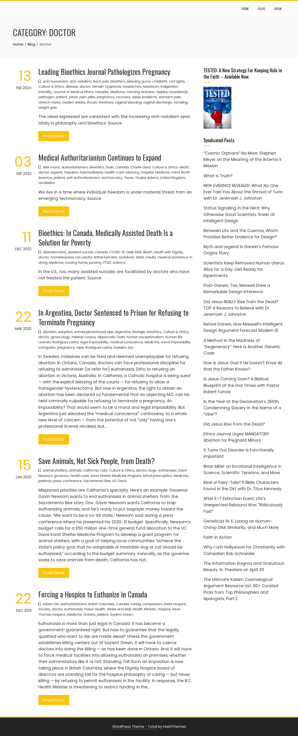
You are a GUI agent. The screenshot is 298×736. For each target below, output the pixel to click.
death (184, 167)
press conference (67, 481)
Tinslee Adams (146, 177)
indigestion (169, 86)
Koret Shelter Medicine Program (116, 475)
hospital (147, 172)
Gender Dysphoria (106, 86)
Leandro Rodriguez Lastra (58, 342)
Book (278, 8)
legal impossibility (94, 342)
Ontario (89, 614)
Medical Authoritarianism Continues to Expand (99, 157)
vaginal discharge (157, 102)
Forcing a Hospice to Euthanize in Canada (92, 594)
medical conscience (126, 342)
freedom (71, 172)
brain (110, 167)
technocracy (112, 177)
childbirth (159, 81)
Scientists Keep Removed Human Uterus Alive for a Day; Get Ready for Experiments (243, 269)
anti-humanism (55, 81)
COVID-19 (117, 252)
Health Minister (144, 609)
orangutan (46, 347)
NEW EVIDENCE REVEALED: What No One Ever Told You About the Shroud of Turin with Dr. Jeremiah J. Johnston (243, 192)
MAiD (140, 257)
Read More (53, 136)
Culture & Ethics (51, 86)
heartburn (151, 86)
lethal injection (105, 257)
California (90, 470)
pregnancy (106, 97)
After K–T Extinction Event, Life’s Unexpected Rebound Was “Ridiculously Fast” (243, 505)
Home (245, 8)
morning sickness (140, 92)
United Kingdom (172, 177)
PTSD (107, 262)
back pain (101, 81)
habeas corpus (83, 337)
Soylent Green (121, 614)
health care (79, 475)
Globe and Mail (119, 609)
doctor (85, 86)
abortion (49, 332)
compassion (152, 604)
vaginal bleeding (128, 102)
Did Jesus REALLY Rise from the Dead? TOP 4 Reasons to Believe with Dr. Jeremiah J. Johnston (240, 308)
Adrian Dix (51, 604)
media (151, 257)
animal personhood (89, 332)
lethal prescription (157, 475)
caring (136, 604)
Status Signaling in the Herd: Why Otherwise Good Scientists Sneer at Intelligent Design (239, 214)
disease (72, 86)
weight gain (47, 107)
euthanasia (167, 470)
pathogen (46, 97)
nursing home (76, 262)
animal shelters (55, 470)
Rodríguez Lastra (98, 347)
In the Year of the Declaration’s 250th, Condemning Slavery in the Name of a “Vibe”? (242, 408)
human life (173, 337)
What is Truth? (217, 176)
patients (44, 481)
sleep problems (144, 97)
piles (91, 97)
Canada (122, 167)
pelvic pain (77, 97)
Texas (128, 177)
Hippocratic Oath (111, 337)
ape (110, 332)
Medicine (117, 92)
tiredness (106, 102)
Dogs (152, 470)
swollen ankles (73, 102)
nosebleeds (178, 92)
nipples (161, 92)
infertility (45, 92)
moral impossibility (175, 342)
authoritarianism (74, 167)
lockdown (126, 257)
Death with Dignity (168, 252)
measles (101, 92)
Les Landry (83, 257)
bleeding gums (139, 81)
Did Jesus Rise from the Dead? (234, 424)
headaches (132, 86)
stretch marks (49, 102)
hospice (164, 609)
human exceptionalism (144, 337)
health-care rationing (122, 172)
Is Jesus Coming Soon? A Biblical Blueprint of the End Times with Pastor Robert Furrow (241, 385)
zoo (130, 347)
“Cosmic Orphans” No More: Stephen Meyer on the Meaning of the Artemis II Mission (242, 159)
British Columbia (101, 604)
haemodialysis (91, 172)
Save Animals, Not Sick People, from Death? (96, 460)
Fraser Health (94, 609)
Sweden (119, 347)
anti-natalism (80, 81)
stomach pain (170, 97)
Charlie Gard (140, 167)
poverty (95, 262)
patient (61, 97)
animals (75, 470)
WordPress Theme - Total (134, 726)
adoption (65, 332)
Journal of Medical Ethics (73, 92)
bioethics (117, 81)
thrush (92, 102)
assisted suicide (80, 252)
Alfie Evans (51, 167)
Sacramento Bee (97, 481)
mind (175, 172)
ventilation (46, 183)
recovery (123, 97)
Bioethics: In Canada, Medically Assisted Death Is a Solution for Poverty (105, 237)
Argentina (123, 332)
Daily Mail (133, 252)
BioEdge (138, 332)
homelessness (62, 257)
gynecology (60, 337)
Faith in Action (217, 537)
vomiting (180, 102)
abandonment (54, 252)
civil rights (177, 81)
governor (61, 475)
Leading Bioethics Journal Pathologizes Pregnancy (104, 71)
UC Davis (119, 481)
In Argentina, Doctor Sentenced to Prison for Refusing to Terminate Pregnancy (113, 317)
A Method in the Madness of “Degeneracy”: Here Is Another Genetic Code (242, 347)
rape (80, 347)
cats (103, 470)
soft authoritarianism (83, 177)
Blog (261, 8)
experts (57, 172)
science (119, 262)
